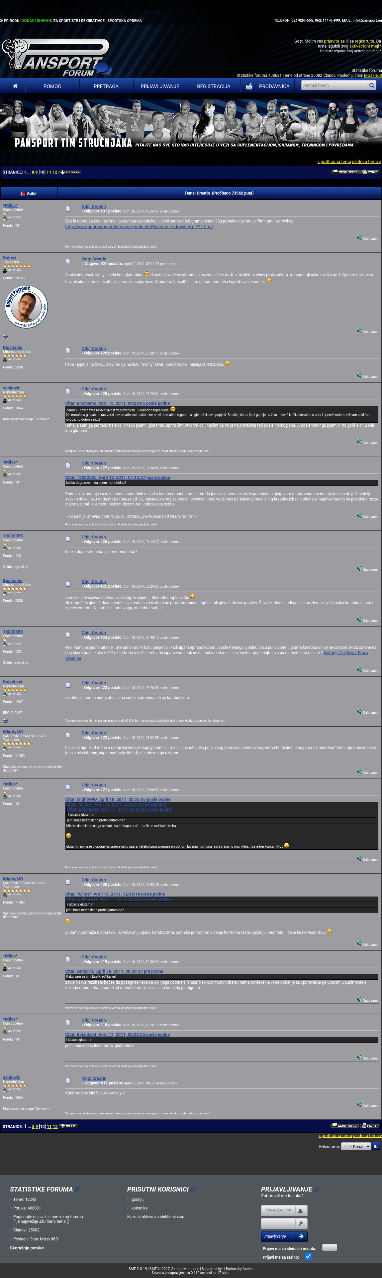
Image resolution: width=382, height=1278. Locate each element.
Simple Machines (185, 1269)
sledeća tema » (366, 161)
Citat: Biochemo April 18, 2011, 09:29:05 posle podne (117, 403)
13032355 (13, 535)
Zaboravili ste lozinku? (282, 1195)
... (29, 172)
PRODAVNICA (266, 86)
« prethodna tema (334, 161)
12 (54, 172)
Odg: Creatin (94, 206)
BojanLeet (13, 681)
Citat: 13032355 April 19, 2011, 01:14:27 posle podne (117, 477)
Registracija (214, 86)
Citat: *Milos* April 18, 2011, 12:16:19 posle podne (116, 804)
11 (49, 172)
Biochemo (13, 347)
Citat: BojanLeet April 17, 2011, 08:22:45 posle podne (119, 809)
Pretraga (106, 86)
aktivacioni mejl (364, 46)
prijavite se (334, 41)
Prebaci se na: (329, 1146)
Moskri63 (373, 75)
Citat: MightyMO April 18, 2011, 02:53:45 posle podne (117, 799)
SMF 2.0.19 (138, 1269)
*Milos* (10, 205)
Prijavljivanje (160, 86)
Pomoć (52, 86)
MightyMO (13, 731)
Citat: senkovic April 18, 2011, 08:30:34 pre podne (114, 971)
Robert (9, 257)
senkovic (11, 387)
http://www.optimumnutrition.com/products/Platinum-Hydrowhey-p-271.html (139, 226)
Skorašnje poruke (27, 1247)
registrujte (364, 41)
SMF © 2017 (159, 1269)
